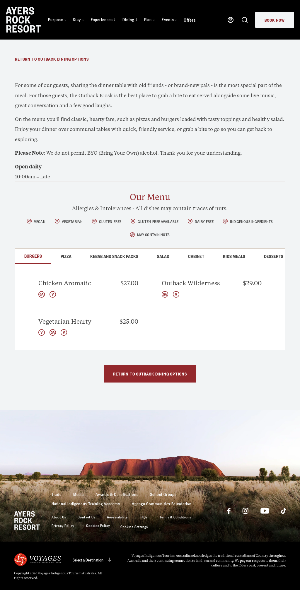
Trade (57, 510)
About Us (59, 533)
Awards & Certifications (117, 510)
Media (78, 510)
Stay (78, 19)
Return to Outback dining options (52, 75)
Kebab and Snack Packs (114, 272)
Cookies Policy (98, 541)
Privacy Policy (63, 541)
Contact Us (86, 533)
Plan (149, 19)
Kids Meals (234, 272)
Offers (190, 19)
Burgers (33, 272)
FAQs (144, 533)
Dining (129, 19)
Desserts (273, 272)
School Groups (163, 510)
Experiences (103, 19)
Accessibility (117, 533)
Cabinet (196, 272)
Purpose (57, 19)
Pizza (66, 272)
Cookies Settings (134, 542)
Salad (163, 272)
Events (169, 19)
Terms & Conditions (175, 533)
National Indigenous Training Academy (86, 519)
